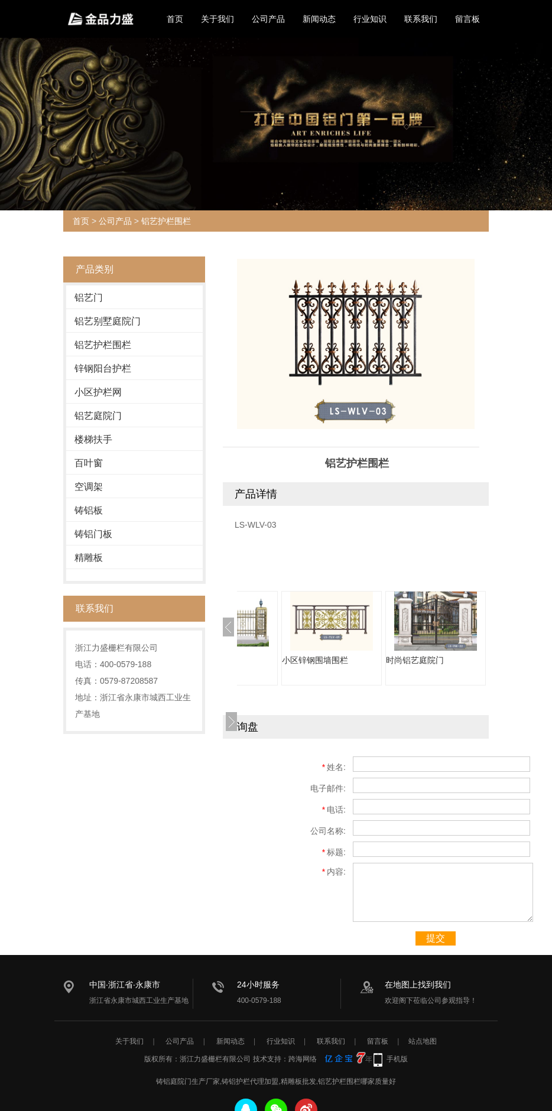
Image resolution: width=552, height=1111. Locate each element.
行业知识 (370, 19)
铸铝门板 (93, 534)
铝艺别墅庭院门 (107, 321)
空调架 (88, 487)
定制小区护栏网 (278, 660)
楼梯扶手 (93, 439)
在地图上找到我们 (418, 984)
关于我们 (217, 19)
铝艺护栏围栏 (166, 221)
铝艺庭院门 (98, 416)
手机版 (397, 1059)
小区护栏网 (98, 392)
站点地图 (422, 1041)
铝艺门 (88, 298)
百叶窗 (88, 463)
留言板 (467, 19)
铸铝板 (88, 510)
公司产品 (268, 19)
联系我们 (420, 19)
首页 (175, 19)
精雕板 (88, 558)
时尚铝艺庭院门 (486, 660)
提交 (435, 938)
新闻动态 (319, 19)
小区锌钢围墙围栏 (386, 660)
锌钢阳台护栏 (102, 368)
